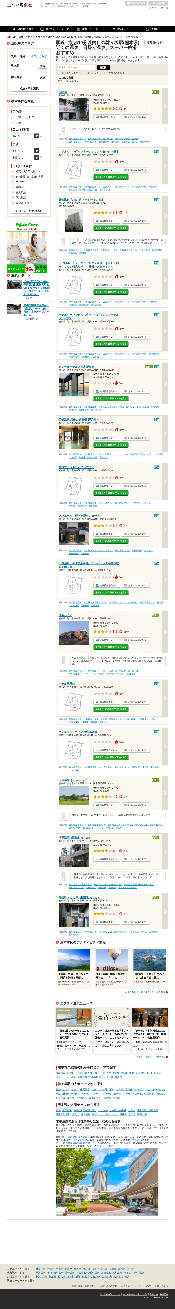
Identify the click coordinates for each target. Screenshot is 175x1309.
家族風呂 (160, 1093)
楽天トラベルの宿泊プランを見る (111, 177)
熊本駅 (160, 602)
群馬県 (77, 1268)
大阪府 (95, 1268)
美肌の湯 (142, 1114)
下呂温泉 (81, 1272)
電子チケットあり (71, 73)
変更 (42, 66)
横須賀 (52, 1276)
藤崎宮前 (60, 1073)
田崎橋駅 (85, 605)
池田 (96, 1073)
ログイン (154, 8)
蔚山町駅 (134, 932)
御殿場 (85, 1276)
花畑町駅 (73, 305)
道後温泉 (106, 1272)
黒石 (73, 1077)
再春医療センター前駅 (93, 828)
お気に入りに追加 (137, 116)
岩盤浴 (116, 1097)
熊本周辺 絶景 (90, 407)
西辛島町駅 (144, 250)
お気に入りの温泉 (136, 3)
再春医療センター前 (102, 1077)
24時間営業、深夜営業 (29, 176)
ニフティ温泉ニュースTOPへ (150, 1057)
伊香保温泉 (93, 1272)
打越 (102, 1073)
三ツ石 (66, 1077)
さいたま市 (68, 1276)
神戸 (127, 1276)
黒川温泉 (117, 1272)
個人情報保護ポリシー (110, 1294)
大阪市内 (95, 1276)
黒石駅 (119, 828)
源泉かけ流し (95, 1097)
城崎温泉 (70, 1272)
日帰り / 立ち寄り (26, 117)
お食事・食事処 (124, 1089)
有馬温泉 (58, 1272)
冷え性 (70, 1097)
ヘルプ (148, 1286)
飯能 (78, 1276)
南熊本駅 (110, 674)
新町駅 (144, 932)
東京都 (86, 1268)
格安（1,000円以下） (102, 1089)
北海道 (104, 1268)
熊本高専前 (84, 1077)
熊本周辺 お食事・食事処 (95, 602)
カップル (139, 1089)
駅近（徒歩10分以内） (68, 1093)
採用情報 (164, 1294)
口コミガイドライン (131, 1286)
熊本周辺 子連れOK (128, 250)
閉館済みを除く (116, 73)
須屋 (58, 1077)
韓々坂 (88, 1073)
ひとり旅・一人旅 (155, 1089)
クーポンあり (94, 73)
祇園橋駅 (95, 605)
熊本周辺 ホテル (122, 187)
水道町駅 (126, 142)
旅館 (94, 1114)
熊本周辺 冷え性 (91, 250)
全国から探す (39, 56)
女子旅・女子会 (122, 1093)
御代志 (118, 1077)
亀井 (131, 1073)
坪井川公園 (113, 1073)
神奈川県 (40, 1268)
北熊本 (124, 1073)
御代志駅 (110, 828)
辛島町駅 (73, 253)
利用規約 (154, 1294)
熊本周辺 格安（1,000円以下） (83, 142)
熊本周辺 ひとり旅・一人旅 (100, 138)
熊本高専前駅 (75, 828)
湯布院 (127, 1272)
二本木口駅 (74, 605)
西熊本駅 (136, 767)
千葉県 (59, 1268)
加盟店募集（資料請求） (83, 1286)
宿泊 (58, 1089)
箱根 (49, 1272)
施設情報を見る (107, 116)
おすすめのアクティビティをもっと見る (145, 991)
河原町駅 (85, 553)
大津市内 (118, 1276)
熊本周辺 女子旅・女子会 (126, 138)
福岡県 (130, 1268)
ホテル (74, 1089)
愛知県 (121, 1268)
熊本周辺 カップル (77, 138)
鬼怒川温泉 (139, 1272)
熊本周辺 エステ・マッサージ (82, 674)
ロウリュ (60, 1097)
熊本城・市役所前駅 (141, 142)
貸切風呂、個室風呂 (143, 1093)
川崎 (44, 1276)
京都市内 (107, 1276)
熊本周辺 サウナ (139, 187)
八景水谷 (140, 1073)
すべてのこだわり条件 (29, 210)
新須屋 (157, 1073)
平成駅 (101, 674)
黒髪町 (70, 1073)
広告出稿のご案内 (108, 1286)
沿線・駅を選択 (29, 88)
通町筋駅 (115, 142)
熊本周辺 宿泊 (75, 187)
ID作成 (164, 8)
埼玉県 (50, 1268)
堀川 (149, 1073)
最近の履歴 (158, 3)
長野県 (113, 1268)
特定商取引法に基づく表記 (135, 1294)
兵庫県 (68, 1268)
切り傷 (108, 1097)
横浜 (38, 1276)
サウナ (66, 1089)
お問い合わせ (161, 1286)
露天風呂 (85, 1089)
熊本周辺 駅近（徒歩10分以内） (98, 187)
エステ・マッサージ (101, 1093)
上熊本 (79, 1073)
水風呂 (85, 1093)
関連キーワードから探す (21, 1280)
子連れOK (81, 1097)
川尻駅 (145, 767)
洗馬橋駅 (83, 253)
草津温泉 (40, 1272)
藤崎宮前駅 (104, 142)
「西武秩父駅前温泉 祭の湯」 (76, 1143)
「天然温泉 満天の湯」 (77, 1136)
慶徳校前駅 (157, 250)
